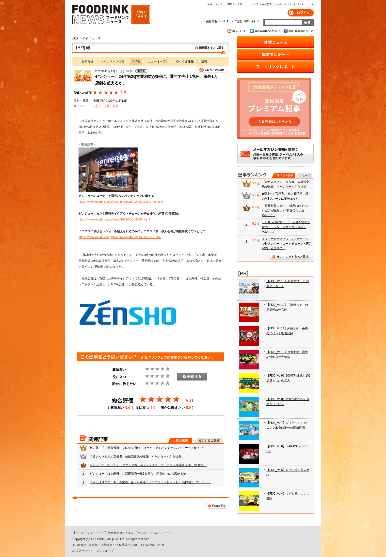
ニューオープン (158, 61)
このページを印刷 (211, 70)
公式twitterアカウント (265, 31)
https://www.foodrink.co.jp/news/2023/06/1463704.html (114, 219)
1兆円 (97, 106)
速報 (204, 61)
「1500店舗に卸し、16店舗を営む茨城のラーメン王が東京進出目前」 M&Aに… (286, 226)
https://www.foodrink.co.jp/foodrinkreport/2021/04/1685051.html (120, 237)
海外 (115, 106)
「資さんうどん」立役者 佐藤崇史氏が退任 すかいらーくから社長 (135, 456)
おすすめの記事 (208, 440)
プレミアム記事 (283, 175)
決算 (107, 106)
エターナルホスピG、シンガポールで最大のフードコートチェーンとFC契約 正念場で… (286, 243)
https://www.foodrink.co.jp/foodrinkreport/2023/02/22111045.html (121, 202)
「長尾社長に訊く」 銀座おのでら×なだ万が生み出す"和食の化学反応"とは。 (285, 210)
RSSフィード (237, 31)
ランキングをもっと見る (290, 257)
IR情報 (150, 49)
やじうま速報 (185, 61)
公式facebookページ (298, 31)
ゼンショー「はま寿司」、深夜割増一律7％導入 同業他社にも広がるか (139, 473)
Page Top (217, 506)
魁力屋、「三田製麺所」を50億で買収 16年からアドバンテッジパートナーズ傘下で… (148, 448)
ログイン (301, 12)
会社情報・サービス (217, 21)
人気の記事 (180, 440)
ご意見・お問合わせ (245, 21)
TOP (75, 38)
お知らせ (87, 61)
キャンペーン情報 (112, 61)
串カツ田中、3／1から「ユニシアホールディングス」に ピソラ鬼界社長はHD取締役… (148, 465)
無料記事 (304, 175)
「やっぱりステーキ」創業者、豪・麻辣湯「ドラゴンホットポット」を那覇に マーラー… (150, 482)
